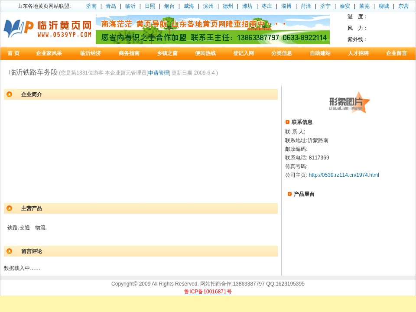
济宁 (325, 6)
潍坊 (247, 6)
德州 (228, 6)
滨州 (208, 6)
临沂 (130, 6)
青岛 (111, 6)
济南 (91, 6)
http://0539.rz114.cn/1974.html (344, 175)
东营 (403, 6)
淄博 (286, 6)
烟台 (169, 6)
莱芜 (364, 6)
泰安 (345, 6)
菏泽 (306, 6)
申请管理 (158, 73)
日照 (150, 6)
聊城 (384, 6)
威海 (189, 6)
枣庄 (267, 6)
